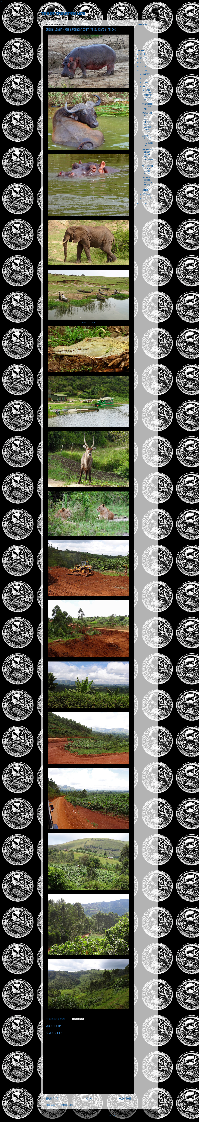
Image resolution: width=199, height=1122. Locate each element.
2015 (142, 62)
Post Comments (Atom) (64, 1105)
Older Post (125, 1098)
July (144, 78)
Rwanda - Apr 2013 (147, 114)
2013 (142, 71)
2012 (142, 203)
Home (89, 1098)
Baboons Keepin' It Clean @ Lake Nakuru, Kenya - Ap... (147, 141)
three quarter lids (63, 14)
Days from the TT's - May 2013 (147, 106)
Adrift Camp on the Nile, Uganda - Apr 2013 (147, 170)
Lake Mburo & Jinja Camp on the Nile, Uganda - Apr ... (147, 95)
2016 (142, 58)
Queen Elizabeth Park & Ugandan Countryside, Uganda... (147, 125)
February (146, 194)
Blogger (113, 1115)
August (145, 74)
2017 (142, 54)
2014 (142, 66)
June (144, 82)
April (144, 190)
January (146, 198)
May (144, 87)
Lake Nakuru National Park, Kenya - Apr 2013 (147, 181)
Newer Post (52, 1098)
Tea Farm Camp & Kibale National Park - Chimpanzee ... (147, 156)
